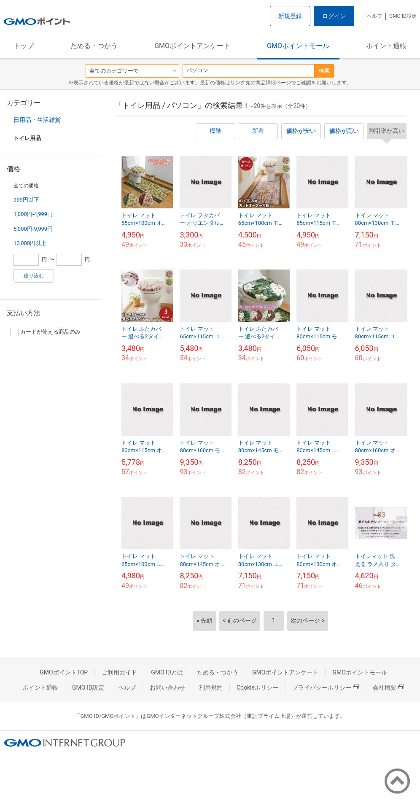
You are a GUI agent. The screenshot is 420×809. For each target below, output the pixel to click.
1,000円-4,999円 (33, 214)
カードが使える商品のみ (45, 332)
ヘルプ (374, 16)
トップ (23, 46)
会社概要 (388, 687)
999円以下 (26, 200)
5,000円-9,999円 (33, 229)
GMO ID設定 (403, 16)
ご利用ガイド (119, 672)
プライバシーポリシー (325, 687)
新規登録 (290, 16)
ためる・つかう (94, 46)
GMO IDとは (167, 672)
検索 (324, 70)
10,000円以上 (29, 243)
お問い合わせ (167, 687)
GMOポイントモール (298, 46)
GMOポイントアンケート (192, 46)
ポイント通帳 (386, 46)
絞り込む (34, 276)
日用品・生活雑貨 (37, 119)
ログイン (334, 16)
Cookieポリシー (257, 687)
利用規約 (211, 687)
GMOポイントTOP (64, 672)
